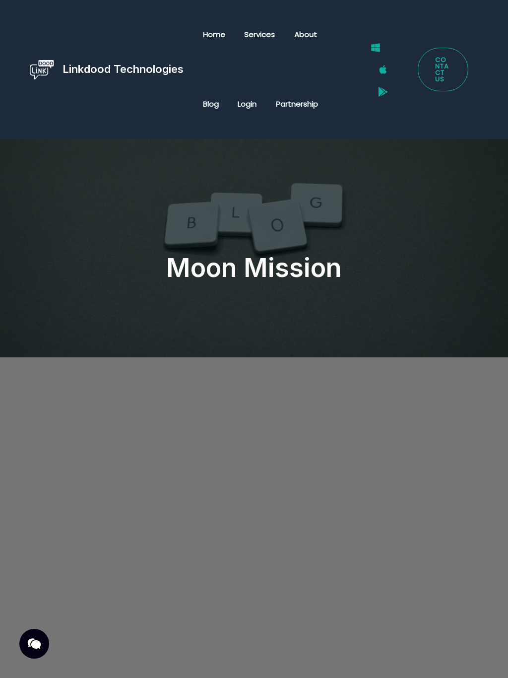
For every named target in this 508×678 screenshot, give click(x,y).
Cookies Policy (122, 659)
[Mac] (377, 70)
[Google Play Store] (377, 82)
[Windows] (370, 57)
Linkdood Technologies (123, 69)
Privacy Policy (71, 646)
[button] (441, 69)
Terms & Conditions (150, 646)
